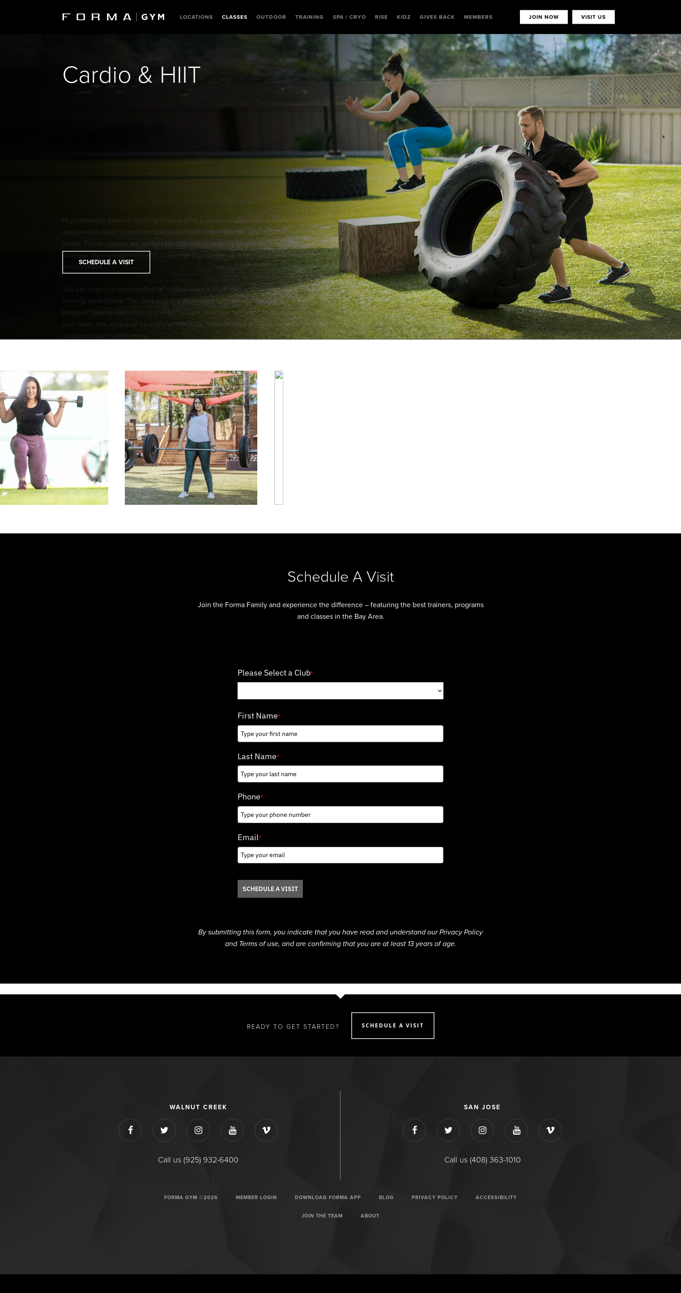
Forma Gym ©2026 (191, 1197)
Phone (250, 796)
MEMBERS (478, 17)
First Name (259, 715)
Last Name (258, 756)
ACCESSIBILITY (496, 1197)
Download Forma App (328, 1197)
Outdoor (271, 17)
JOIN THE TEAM (322, 1216)
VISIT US (593, 17)
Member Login (256, 1197)
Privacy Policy (435, 1197)
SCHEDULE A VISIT (270, 889)
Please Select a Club (275, 673)
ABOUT (370, 1216)
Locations (196, 17)
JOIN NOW (544, 17)
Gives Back (437, 17)
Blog (386, 1197)
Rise (381, 17)
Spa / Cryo (349, 17)
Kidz (404, 17)
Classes (234, 17)
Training (309, 17)
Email (249, 837)
